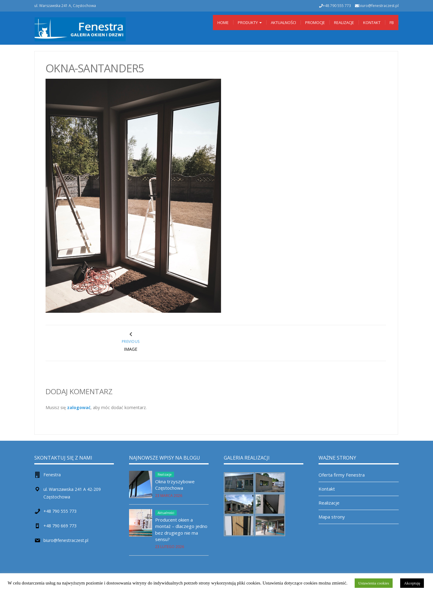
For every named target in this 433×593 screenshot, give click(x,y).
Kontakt (371, 22)
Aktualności (283, 22)
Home (223, 22)
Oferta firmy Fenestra (342, 475)
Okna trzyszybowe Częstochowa (175, 484)
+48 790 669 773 (60, 526)
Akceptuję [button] (412, 583)
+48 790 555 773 (60, 511)
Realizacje (344, 22)
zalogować (78, 407)
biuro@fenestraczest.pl (379, 5)
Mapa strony (332, 517)
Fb (392, 22)
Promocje (315, 22)
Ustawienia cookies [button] (373, 583)
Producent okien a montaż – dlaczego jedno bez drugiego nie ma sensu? (181, 529)
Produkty (250, 22)
